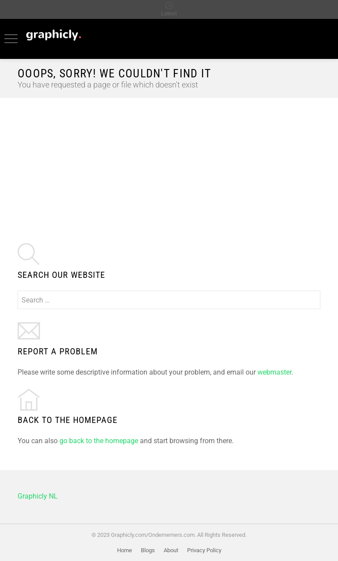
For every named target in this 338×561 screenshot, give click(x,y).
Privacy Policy (204, 550)
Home (124, 550)
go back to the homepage (98, 441)
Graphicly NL (38, 496)
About (171, 550)
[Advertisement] (169, 164)
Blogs (148, 550)
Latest (169, 13)
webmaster (274, 372)
